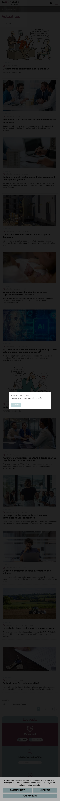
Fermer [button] (16, 405)
